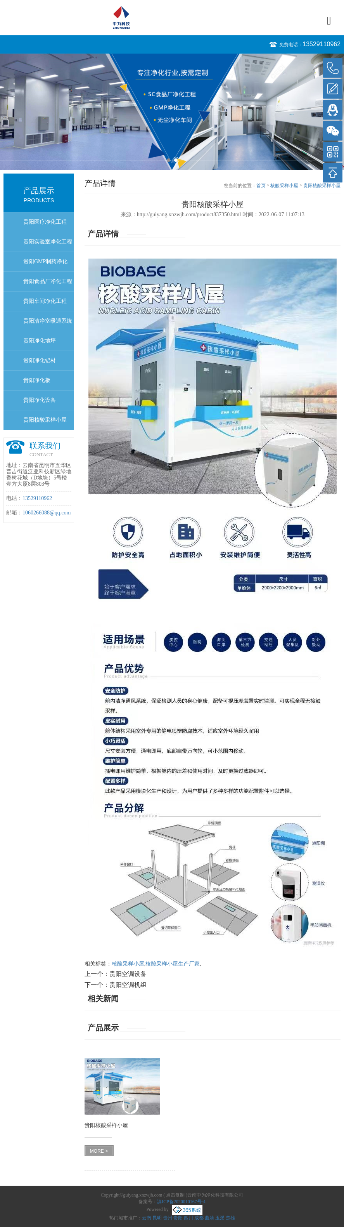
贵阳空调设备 (128, 974)
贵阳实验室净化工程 (47, 242)
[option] (172, 112)
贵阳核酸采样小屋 (45, 420)
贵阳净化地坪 (39, 341)
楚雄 (230, 1218)
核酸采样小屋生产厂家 (172, 964)
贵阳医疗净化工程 (45, 222)
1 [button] (168, 160)
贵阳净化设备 (39, 400)
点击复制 (175, 1195)
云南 (146, 1218)
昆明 (157, 1218)
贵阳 (178, 1218)
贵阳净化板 (36, 380)
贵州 (167, 1218)
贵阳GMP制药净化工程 (45, 265)
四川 (188, 1218)
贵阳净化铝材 (39, 360)
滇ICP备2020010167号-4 (181, 1201)
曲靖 (209, 1218)
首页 (261, 185)
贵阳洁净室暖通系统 (47, 321)
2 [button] (176, 160)
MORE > (99, 1151)
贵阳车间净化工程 (45, 301)
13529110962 (322, 44)
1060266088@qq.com (46, 513)
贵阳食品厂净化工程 (47, 281)
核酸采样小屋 (284, 185)
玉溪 (220, 1218)
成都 (199, 1218)
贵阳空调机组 (128, 984)
